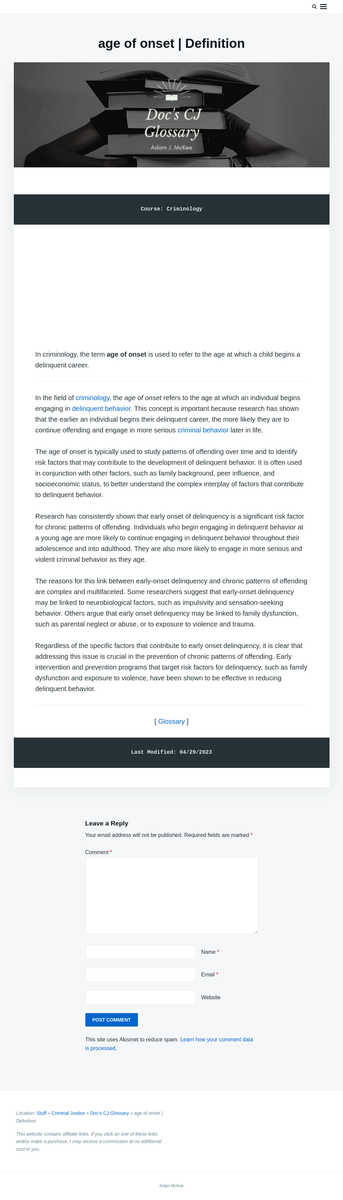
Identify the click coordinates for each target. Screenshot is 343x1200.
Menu (323, 6)
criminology (93, 397)
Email (210, 974)
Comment (98, 852)
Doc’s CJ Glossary (109, 1113)
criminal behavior (203, 430)
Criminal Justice (68, 1113)
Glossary (171, 721)
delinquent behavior (101, 408)
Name (210, 952)
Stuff (42, 1113)
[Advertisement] (171, 280)
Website (211, 997)
